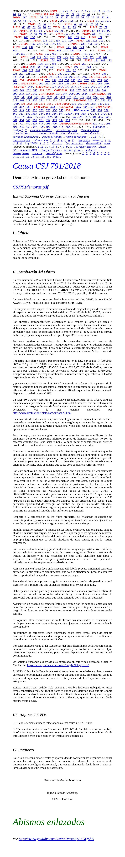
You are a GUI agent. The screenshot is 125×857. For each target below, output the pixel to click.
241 (51, 76)
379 (49, 116)
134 (96, 43)
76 (100, 27)
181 (105, 57)
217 (24, 17)
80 (35, 30)
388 (21, 120)
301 (109, 93)
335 (107, 103)
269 (106, 83)
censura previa (72, 150)
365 (48, 113)
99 (77, 33)
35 (77, 17)
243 (65, 76)
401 (21, 123)
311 (76, 97)
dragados (84, 140)
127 (39, 43)
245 (78, 76)
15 (19, 14)
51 (66, 20)
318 (21, 100)
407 (35, 126)
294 (28, 93)
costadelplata (54, 153)
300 (84, 93)
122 (95, 40)
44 (24, 20)
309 (62, 97)
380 (56, 116)
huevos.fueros (21, 153)
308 (56, 97)
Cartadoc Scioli (90, 130)
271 (54, 86)
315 (102, 97)
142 (75, 47)
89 (103, 30)
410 (54, 126)
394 (61, 120)
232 (67, 73)
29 (46, 17)
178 (85, 57)
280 (15, 90)
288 (85, 90)
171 (39, 57)
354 (54, 110)
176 (72, 57)
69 (39, 27)
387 (15, 120)
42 (14, 20)
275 (80, 86)
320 (35, 100)
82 (56, 30)
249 (15, 80)
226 (15, 73)
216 (24, 70)
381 (74, 116)
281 (22, 90)
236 (104, 73)
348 (15, 110)
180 (98, 57)
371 (97, 113)
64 (96, 24)
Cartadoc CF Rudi (47, 133)
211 (76, 67)
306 (43, 97)
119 (64, 40)
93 (35, 33)
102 (107, 33)
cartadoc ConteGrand (26, 136)
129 (52, 43)
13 (108, 10)
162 (54, 53)
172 (46, 57)
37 (87, 17)
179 (92, 57)
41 (108, 17)
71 (49, 27)
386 (107, 116)
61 (80, 24)
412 (67, 126)
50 (61, 20)
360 (15, 113)
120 (70, 40)
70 (44, 27)
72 (69, 27)
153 (72, 50)
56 (102, 20)
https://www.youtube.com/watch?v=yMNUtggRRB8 (58, 665)
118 (58, 40)
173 (52, 57)
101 (101, 33)
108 (70, 37)
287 (78, 90)
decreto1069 (93, 143)
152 (65, 50)
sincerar (37, 153)
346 (85, 107)
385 (100, 116)
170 (32, 57)
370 (90, 113)
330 (16, 103)
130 (59, 43)
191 (96, 60)
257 (86, 80)
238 (21, 76)
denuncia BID (29, 150)
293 (21, 93)
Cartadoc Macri (70, 133)
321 (41, 100)
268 (100, 83)
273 (67, 86)
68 (34, 27)
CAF (15, 150)
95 (45, 33)
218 (38, 70)
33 (67, 17)
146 (15, 50)
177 (79, 57)
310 (69, 97)
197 (47, 63)
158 (16, 53)
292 (15, 93)
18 (57, 14)
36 (82, 17)
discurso (57, 143)
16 (48, 156)
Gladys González (50, 150)
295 (35, 93)
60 (75, 24)
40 (102, 17)
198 (54, 63)
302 (16, 97)
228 (28, 73)
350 (28, 110)
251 (47, 80)
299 (78, 93)
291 (104, 90)
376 (29, 116)
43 (19, 20)
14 (14, 14)
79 (30, 30)
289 (91, 90)
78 (14, 30)
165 (84, 53)
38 (92, 17)
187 (59, 60)
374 (16, 116)
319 (28, 100)
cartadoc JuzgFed (66, 130)
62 (86, 24)
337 (80, 103)
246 (84, 76)
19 (62, 14)
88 (98, 30)
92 (30, 33)
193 (109, 60)
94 (40, 33)
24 (88, 14)
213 (88, 67)
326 (90, 100)
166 (91, 53)
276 (87, 86)
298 (71, 93)
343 (28, 107)
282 (28, 90)
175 (65, 57)
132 (83, 43)
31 (56, 17)
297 (65, 93)
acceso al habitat (52, 136)
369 (83, 113)
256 (80, 80)
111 (100, 37)
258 (93, 80)
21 (72, 14)
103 (26, 37)
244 (71, 76)
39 (97, 17)
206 (32, 67)
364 (41, 113)
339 (93, 103)
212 (82, 67)
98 (72, 33)
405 (48, 123)
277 (93, 86)
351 (35, 110)
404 (41, 123)
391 (41, 120)
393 (54, 120)
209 (52, 67)
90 (108, 30)
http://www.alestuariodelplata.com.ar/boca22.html (42, 412)
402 (28, 123)
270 (30, 86)
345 (78, 107)
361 (21, 113)
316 (108, 97)
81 (40, 30)
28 (41, 17)
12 (103, 10)
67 (28, 27)
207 (39, 67)
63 (91, 24)
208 (45, 67)
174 (59, 57)
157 (109, 50)
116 (45, 40)
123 (101, 40)
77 (105, 27)
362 (28, 113)
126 (32, 43)
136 (24, 47)
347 (92, 107)
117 (51, 40)
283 (35, 90)
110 (83, 37)
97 (67, 33)
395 (68, 120)
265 (60, 83)
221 (68, 70)
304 (29, 97)
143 (81, 47)
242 (58, 76)
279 (106, 86)
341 (15, 107)
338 (87, 103)
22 (78, 14)
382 (81, 116)
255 (73, 80)
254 (66, 80)
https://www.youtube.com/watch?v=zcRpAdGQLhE (56, 839)
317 (15, 100)
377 (36, 116)
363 (35, 113)
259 (99, 80)
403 (35, 123)
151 (59, 50)
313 (89, 97)
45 (29, 20)
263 (47, 83)
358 (100, 110)
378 (43, 116)
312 (82, 97)
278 (100, 86)
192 (103, 60)
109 (76, 37)
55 (97, 20)
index (56, 156)
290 (97, 90)
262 (41, 83)
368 (77, 113)
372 (103, 113)
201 (84, 63)
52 (71, 20)
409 (48, 126)
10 (93, 10)
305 (36, 97)
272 (60, 86)
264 (53, 83)
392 (48, 120)
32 (61, 17)
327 (96, 100)
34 (72, 17)
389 (28, 120)
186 (52, 60)
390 (35, 120)
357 (93, 110)
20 (67, 14)
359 (106, 110)
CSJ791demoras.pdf (30, 187)
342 (21, 107)
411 (61, 126)
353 (48, 110)
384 (94, 116)
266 (67, 83)
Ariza (102, 146)
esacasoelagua (21, 140)
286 (72, 90)
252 (54, 80)
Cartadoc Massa (22, 133)
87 (93, 30)
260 (106, 80)
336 (74, 103)
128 (46, 43)
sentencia (90, 150)
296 (58, 93)
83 (61, 30)
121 (88, 40)
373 (110, 113)
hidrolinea (99, 126)
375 (23, 116)
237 (15, 76)
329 (110, 100)
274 (73, 86)
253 (60, 80)
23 (83, 14)
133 (90, 43)
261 (15, 83)
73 (74, 27)
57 (108, 20)
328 (103, 100)
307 (49, 97)
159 (23, 53)
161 (47, 53)
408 (41, 126)
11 (98, 10)
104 (32, 37)
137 (31, 47)
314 (95, 97)
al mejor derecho (86, 146)
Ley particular (74, 143)
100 (94, 33)
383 (87, 116)
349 (21, 110)
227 (22, 73)
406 (54, 123)
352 (41, 110)
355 (61, 110)
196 (40, 63)
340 (100, 103)
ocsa (107, 143)
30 (51, 17)
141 (68, 47)
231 (60, 73)
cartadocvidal (92, 133)
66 (23, 27)
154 (79, 50)
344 (52, 107)
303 (23, 97)
